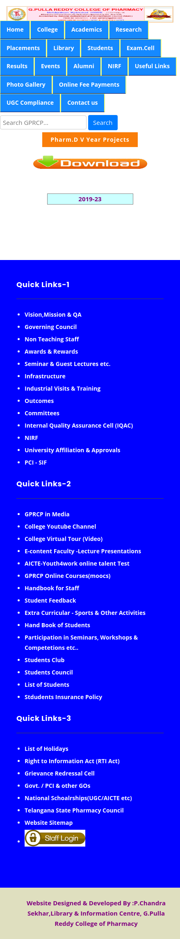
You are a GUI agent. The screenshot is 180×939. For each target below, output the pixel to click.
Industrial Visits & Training (62, 388)
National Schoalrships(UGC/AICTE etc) (78, 798)
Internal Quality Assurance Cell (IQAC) (79, 425)
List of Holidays (46, 749)
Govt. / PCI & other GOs (57, 785)
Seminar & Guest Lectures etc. (68, 364)
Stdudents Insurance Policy (63, 697)
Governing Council (51, 327)
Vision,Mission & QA (53, 314)
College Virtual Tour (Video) (64, 539)
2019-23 (89, 199)
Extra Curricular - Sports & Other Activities (85, 613)
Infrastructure (45, 376)
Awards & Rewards (51, 351)
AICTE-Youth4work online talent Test (77, 563)
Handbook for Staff (52, 588)
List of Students (47, 684)
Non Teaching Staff (52, 339)
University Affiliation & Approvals (72, 450)
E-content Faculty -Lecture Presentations (83, 551)
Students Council (49, 672)
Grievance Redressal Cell (60, 773)
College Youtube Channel (60, 526)
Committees (42, 413)
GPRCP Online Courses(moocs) (68, 576)
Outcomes (39, 401)
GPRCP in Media (47, 514)
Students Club (44, 660)
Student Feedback (50, 600)
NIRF (31, 438)
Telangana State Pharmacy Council (74, 810)
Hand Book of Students (57, 625)
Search (103, 122)
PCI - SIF (36, 462)
